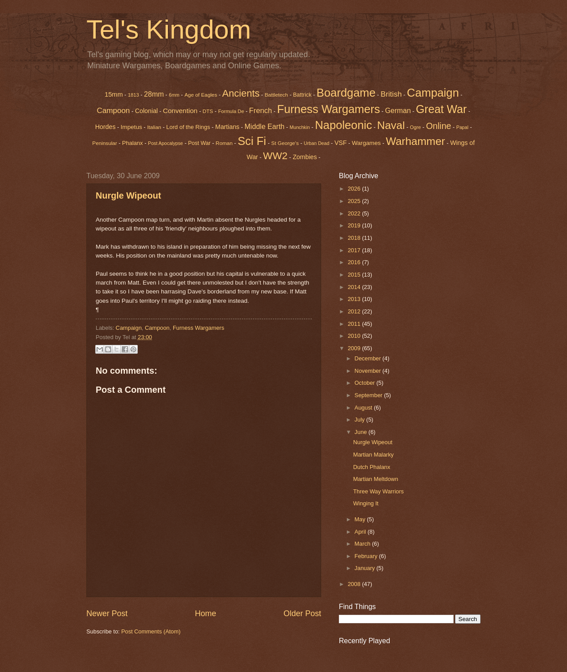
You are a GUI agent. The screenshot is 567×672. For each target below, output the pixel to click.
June (361, 432)
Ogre (415, 127)
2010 (355, 335)
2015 (355, 274)
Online (438, 126)
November (368, 370)
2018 (355, 237)
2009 (355, 348)
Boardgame (346, 92)
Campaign (433, 92)
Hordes (105, 126)
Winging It (365, 503)
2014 (355, 287)
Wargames (366, 143)
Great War (441, 109)
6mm (174, 95)
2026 (355, 188)
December (368, 358)
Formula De (231, 111)
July (360, 419)
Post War (199, 143)
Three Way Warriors (378, 491)
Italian (154, 127)
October (365, 382)
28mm (154, 94)
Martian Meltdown (375, 479)
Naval (391, 125)
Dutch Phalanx (371, 467)
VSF (340, 142)
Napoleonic (343, 125)
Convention (180, 110)
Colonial (146, 110)
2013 (355, 299)
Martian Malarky (373, 454)
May (360, 519)
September (369, 395)
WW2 (275, 155)
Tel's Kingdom (168, 29)
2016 (355, 262)
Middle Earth (264, 126)
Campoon (113, 110)
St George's (285, 143)
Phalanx (132, 143)
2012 (355, 311)
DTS (207, 111)
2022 (355, 213)
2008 (355, 584)
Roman (224, 143)
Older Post (302, 613)
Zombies (305, 156)
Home (205, 613)
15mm (114, 94)
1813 (133, 95)
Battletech (276, 95)
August (364, 407)
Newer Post (107, 613)
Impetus (131, 127)
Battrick (302, 95)
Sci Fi (251, 141)
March (363, 543)
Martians (227, 126)
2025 (355, 201)
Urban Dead (317, 143)
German (398, 110)
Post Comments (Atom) (151, 631)
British (391, 94)
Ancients (241, 93)
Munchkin (300, 127)
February (366, 556)
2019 (355, 225)
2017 (355, 250)
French (260, 110)
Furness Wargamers (328, 109)
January (365, 568)
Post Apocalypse (165, 143)
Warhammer (415, 141)
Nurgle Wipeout (128, 195)
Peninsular (104, 143)
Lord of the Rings (188, 127)
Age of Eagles (200, 95)
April (360, 531)
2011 (355, 323)
